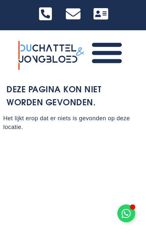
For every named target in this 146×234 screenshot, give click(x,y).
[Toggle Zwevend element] (126, 213)
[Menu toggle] (107, 52)
